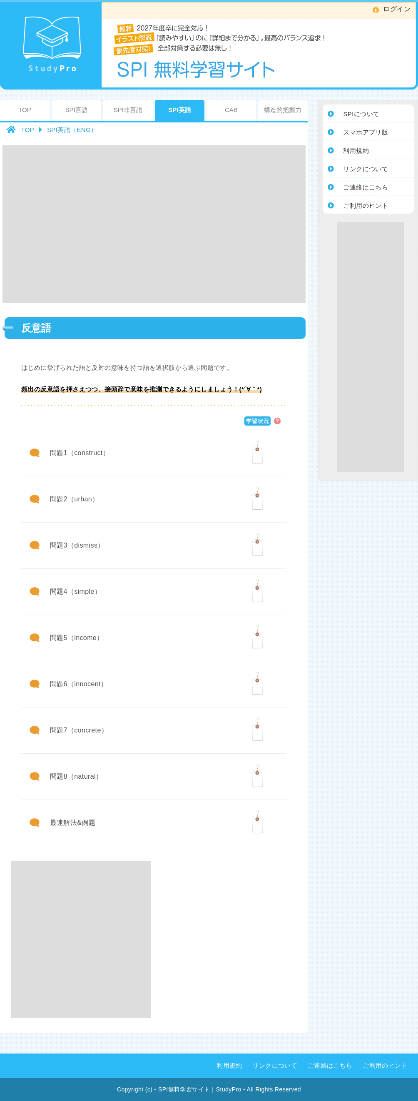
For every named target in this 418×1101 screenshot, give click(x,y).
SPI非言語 (128, 109)
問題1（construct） (79, 452)
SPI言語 (76, 109)
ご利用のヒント (385, 1065)
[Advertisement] (78, 223)
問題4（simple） (76, 591)
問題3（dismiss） (77, 545)
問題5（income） (77, 637)
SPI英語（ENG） (72, 129)
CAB (231, 109)
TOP (24, 109)
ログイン (397, 8)
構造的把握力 (282, 109)
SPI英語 (179, 109)
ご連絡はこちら (330, 1065)
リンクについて (274, 1065)
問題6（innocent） (79, 684)
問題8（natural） (76, 776)
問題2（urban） (74, 499)
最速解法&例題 (72, 822)
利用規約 (229, 1065)
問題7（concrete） (79, 730)
